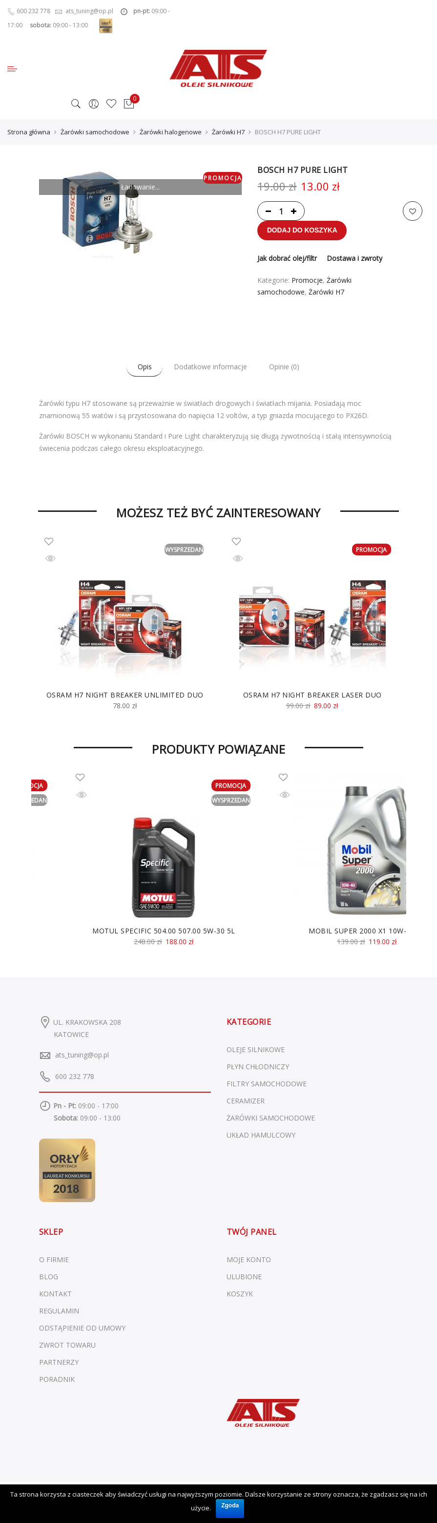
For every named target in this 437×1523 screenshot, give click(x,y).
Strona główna (28, 132)
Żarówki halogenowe (171, 132)
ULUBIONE (244, 1277)
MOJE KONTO (249, 1260)
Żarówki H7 (228, 132)
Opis (141, 367)
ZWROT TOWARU (67, 1345)
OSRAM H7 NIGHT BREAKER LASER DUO (312, 695)
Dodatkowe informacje (210, 367)
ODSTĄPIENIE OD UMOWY (82, 1328)
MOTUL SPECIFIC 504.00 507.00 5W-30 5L (163, 931)
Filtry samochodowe (267, 1084)
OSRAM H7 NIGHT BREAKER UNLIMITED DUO (125, 695)
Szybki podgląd (57, 561)
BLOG (48, 1277)
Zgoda (230, 1505)
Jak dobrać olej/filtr (287, 258)
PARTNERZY (59, 1362)
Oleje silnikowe (256, 1050)
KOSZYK (240, 1294)
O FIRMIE (54, 1260)
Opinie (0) (287, 367)
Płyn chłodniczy (258, 1067)
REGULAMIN (59, 1311)
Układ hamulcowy (261, 1135)
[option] (125, 624)
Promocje (307, 280)
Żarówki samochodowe (95, 132)
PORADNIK (57, 1379)
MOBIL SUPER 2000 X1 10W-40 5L (367, 931)
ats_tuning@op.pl (82, 1055)
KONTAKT (55, 1294)
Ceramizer (246, 1101)
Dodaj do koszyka (302, 231)
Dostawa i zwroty (354, 258)
